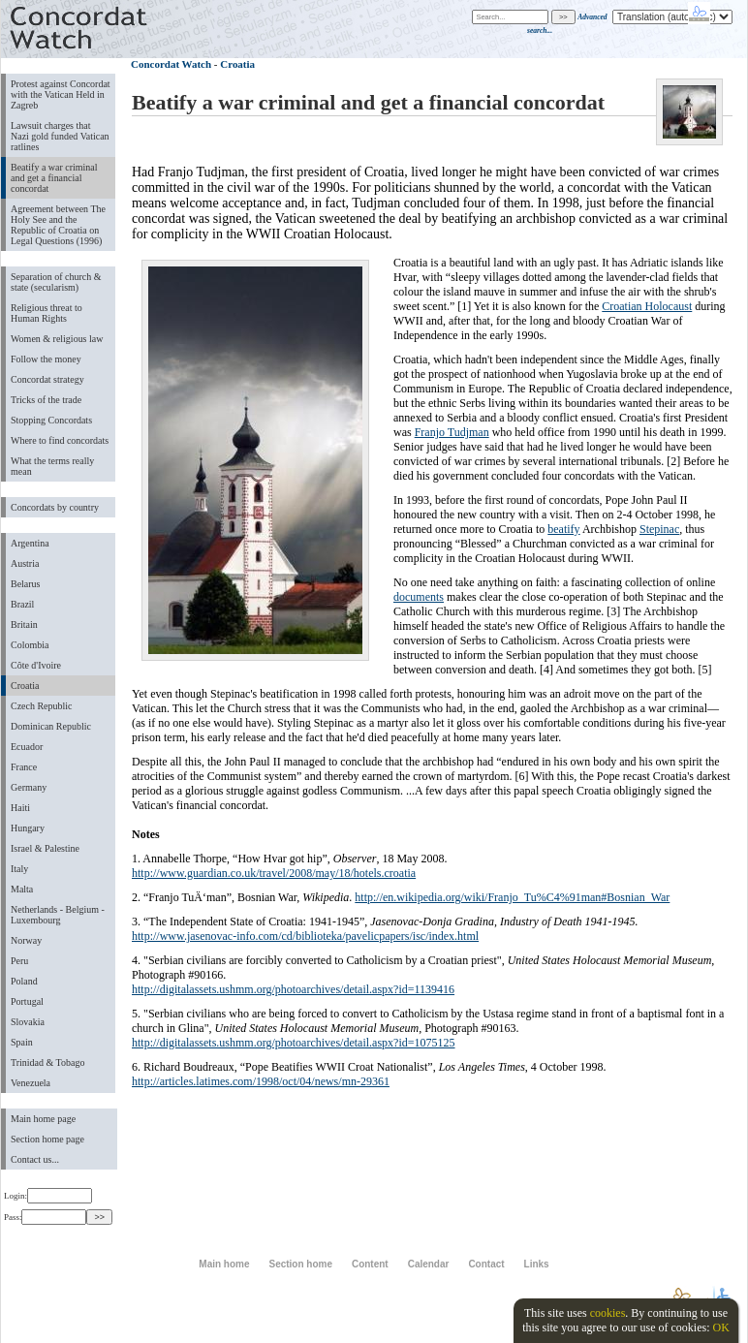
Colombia (29, 645)
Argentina (30, 543)
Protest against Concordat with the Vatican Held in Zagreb (60, 94)
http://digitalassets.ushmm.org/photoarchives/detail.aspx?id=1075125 (293, 1042)
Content (370, 1264)
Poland (24, 981)
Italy (19, 868)
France (24, 767)
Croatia (25, 685)
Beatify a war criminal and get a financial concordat (54, 178)
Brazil (22, 604)
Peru (19, 960)
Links (536, 1264)
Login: (48, 1196)
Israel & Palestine (45, 848)
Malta (22, 889)
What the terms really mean (52, 466)
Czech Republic (42, 706)
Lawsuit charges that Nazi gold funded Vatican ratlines (60, 136)
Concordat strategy (47, 379)
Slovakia (28, 1021)
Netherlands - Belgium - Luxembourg (58, 914)
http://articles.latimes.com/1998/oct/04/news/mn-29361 (261, 1081)
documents (418, 597)
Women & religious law (57, 338)
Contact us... (35, 1159)
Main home (224, 1264)
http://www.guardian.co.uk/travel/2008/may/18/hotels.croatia (274, 873)
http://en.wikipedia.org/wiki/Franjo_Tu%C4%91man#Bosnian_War (512, 897)
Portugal (27, 1001)
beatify (563, 529)
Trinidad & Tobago (47, 1062)
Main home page (43, 1118)
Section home (299, 1264)
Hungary (28, 828)
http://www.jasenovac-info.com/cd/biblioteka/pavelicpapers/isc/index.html (305, 936)
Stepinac (659, 529)
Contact (486, 1264)
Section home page (47, 1139)
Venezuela (30, 1083)
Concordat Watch (171, 64)
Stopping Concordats (51, 420)
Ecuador (27, 746)
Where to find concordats (60, 440)
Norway (26, 940)
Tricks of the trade (46, 399)
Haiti (20, 807)
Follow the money (46, 359)
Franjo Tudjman (452, 432)
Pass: (45, 1217)
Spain (22, 1042)
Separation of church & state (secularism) (56, 282)
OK (720, 1327)
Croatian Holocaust (647, 306)
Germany (29, 787)
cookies (608, 1313)
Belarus (26, 583)
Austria (25, 563)
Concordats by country (55, 507)
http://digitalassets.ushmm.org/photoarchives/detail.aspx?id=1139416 (293, 989)
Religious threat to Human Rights (46, 313)
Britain (24, 624)
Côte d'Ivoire (36, 665)
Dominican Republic (51, 726)
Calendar (429, 1264)
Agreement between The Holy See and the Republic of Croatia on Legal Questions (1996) (58, 224)
